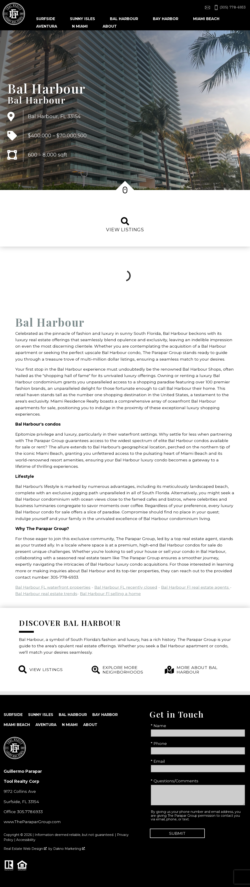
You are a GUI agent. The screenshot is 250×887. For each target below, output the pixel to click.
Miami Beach (17, 725)
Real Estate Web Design (25, 849)
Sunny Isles (40, 715)
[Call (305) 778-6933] (229, 7)
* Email (158, 761)
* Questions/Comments (174, 780)
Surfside (13, 715)
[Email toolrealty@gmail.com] (207, 7)
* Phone (159, 743)
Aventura (45, 725)
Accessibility (25, 840)
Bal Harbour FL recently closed (125, 587)
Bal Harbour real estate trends (46, 593)
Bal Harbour (36, 100)
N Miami (70, 725)
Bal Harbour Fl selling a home (110, 593)
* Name (158, 725)
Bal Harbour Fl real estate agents (195, 587)
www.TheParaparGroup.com (32, 821)
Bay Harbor (105, 715)
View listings (125, 224)
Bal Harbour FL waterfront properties (52, 587)
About (90, 725)
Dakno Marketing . (69, 849)
